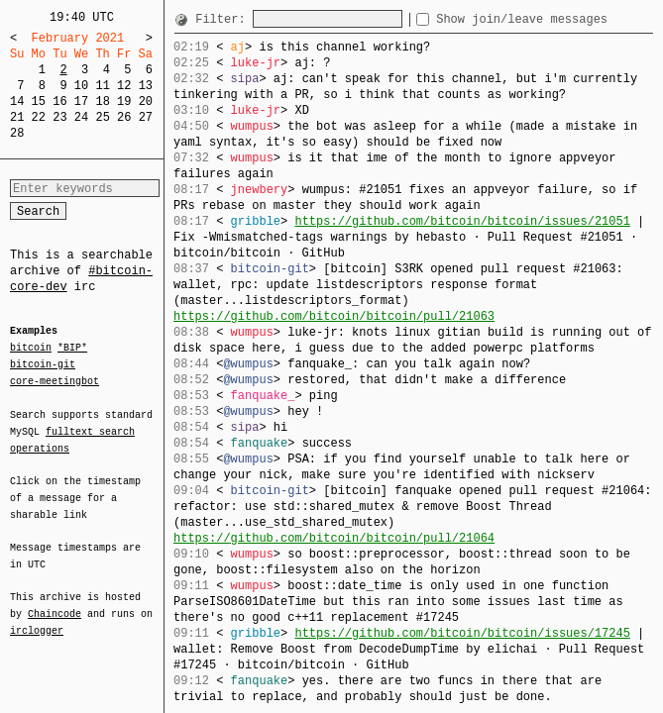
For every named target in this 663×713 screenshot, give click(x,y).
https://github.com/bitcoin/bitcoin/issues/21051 (461, 221)
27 (146, 117)
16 (59, 101)
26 (124, 117)
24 (81, 117)
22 (39, 117)
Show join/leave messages (557, 19)
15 (39, 101)
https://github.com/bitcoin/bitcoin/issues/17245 (461, 633)
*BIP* (72, 349)
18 (102, 101)
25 (102, 117)
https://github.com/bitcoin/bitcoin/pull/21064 (334, 538)
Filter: (224, 19)
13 (146, 85)
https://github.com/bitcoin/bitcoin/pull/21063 (334, 316)
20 (146, 101)
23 (59, 117)
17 (81, 101)
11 (102, 85)
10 (81, 85)
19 (124, 101)
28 (17, 133)
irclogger (36, 618)
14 (17, 101)
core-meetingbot (54, 380)
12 (124, 85)
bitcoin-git (42, 364)
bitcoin (31, 349)
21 (17, 117)
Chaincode (54, 602)
